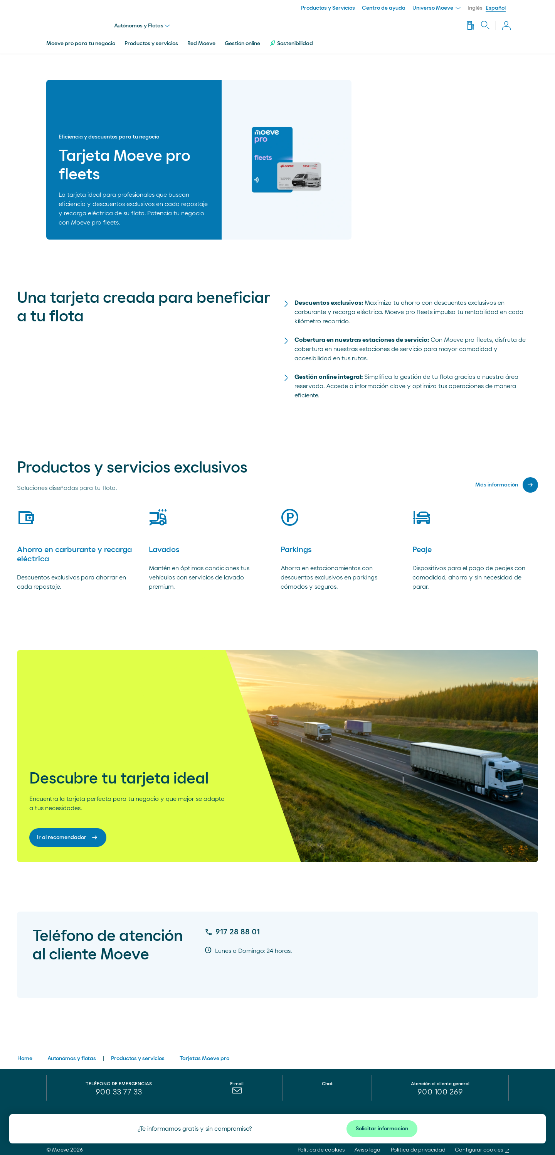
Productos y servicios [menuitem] (151, 39)
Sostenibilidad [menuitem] (291, 39)
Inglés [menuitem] (475, 8)
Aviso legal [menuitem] (368, 1146)
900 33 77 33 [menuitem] (119, 1088)
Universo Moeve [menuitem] (436, 8)
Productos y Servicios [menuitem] (328, 8)
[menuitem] (237, 1089)
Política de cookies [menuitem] (321, 1146)
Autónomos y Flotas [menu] (144, 24)
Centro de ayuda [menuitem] (383, 8)
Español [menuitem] (496, 8)
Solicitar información (382, 1128)
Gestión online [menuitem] (242, 39)
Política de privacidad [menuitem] (418, 1146)
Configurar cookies (479, 1146)
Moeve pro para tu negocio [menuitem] (80, 39)
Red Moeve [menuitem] (201, 39)
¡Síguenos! (446, 1113)
